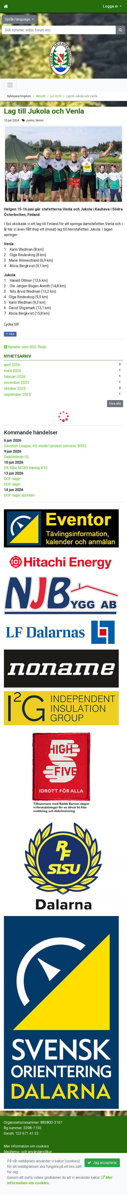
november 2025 (16, 382)
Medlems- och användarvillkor (28, 1152)
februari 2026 (14, 376)
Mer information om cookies (26, 1146)
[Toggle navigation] (10, 85)
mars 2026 (12, 371)
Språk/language (18, 19)
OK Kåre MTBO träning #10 (25, 468)
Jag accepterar (102, 1162)
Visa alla (115, 403)
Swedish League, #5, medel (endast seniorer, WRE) (45, 446)
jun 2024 (55, 96)
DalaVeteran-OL (16, 457)
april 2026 (12, 365)
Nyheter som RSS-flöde (25, 347)
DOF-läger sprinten (19, 495)
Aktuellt (40, 96)
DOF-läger (12, 479)
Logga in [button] (111, 6)
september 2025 (17, 394)
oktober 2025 (14, 388)
